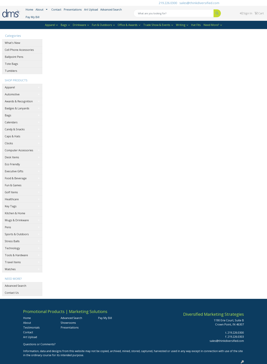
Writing (180, 25)
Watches (10, 269)
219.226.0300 (168, 3)
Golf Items (11, 192)
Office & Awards (128, 25)
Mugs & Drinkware (17, 220)
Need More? (211, 25)
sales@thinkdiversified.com (199, 3)
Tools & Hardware (16, 255)
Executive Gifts (14, 171)
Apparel (50, 25)
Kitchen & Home (15, 213)
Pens (8, 227)
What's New (12, 43)
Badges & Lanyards (17, 108)
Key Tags (11, 206)
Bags (64, 25)
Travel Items (13, 262)
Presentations (73, 9)
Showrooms (68, 323)
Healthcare (12, 199)
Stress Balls (12, 241)
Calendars (11, 122)
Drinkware (79, 25)
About (39, 9)
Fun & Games (13, 185)
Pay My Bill (32, 17)
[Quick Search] (174, 13)
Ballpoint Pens (14, 57)
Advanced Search (111, 9)
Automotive (12, 94)
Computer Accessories (19, 150)
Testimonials (31, 327)
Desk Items (12, 157)
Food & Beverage (16, 178)
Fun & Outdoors (102, 25)
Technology (12, 248)
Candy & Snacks (15, 129)
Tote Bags (11, 64)
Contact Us (12, 293)
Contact (56, 9)
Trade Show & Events (156, 25)
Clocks (9, 143)
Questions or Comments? (39, 344)
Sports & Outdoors (17, 234)
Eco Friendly (12, 164)
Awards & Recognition (19, 101)
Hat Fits (196, 25)
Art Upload (91, 9)
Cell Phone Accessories (19, 50)
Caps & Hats (12, 136)
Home (29, 9)
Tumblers (11, 71)
